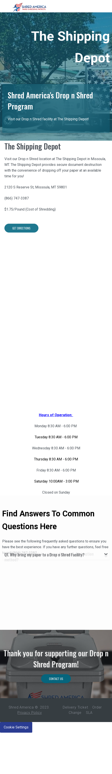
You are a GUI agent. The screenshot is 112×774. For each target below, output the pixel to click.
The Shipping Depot (32, 149)
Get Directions (21, 247)
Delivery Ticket (75, 707)
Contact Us (56, 696)
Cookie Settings (16, 727)
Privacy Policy (29, 713)
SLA (89, 713)
